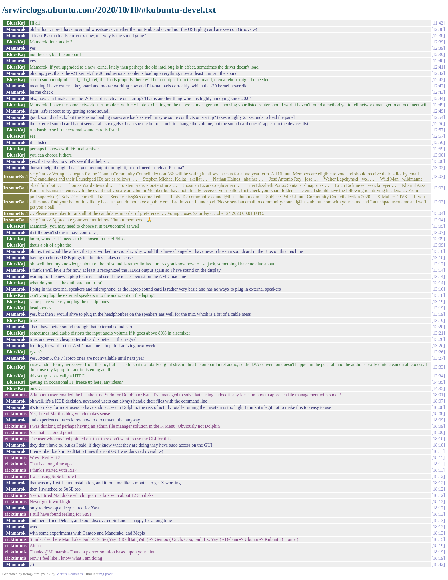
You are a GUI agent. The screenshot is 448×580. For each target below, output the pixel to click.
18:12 (438, 476)
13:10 (438, 251)
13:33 (438, 367)
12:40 (438, 60)
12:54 (438, 117)
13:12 (438, 263)
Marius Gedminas (69, 574)
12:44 (438, 98)
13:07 (438, 232)
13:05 (438, 226)
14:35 (438, 382)
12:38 (438, 29)
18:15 (438, 539)
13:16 (438, 289)
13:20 (438, 326)
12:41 (438, 67)
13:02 (438, 167)
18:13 (438, 514)
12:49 (438, 104)
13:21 (438, 333)
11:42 (438, 23)
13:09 (438, 238)
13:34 (438, 375)
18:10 (438, 438)
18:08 (438, 407)
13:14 (438, 270)
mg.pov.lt (106, 574)
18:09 (438, 419)
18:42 (438, 564)
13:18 (438, 295)
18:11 (438, 451)
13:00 (438, 155)
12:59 (438, 142)
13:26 (438, 339)
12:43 (438, 92)
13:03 (438, 176)
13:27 (438, 358)
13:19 (438, 301)
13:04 (438, 213)
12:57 (438, 129)
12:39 (438, 41)
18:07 (438, 401)
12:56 (438, 123)
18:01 (438, 394)
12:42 (438, 73)
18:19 (438, 545)
